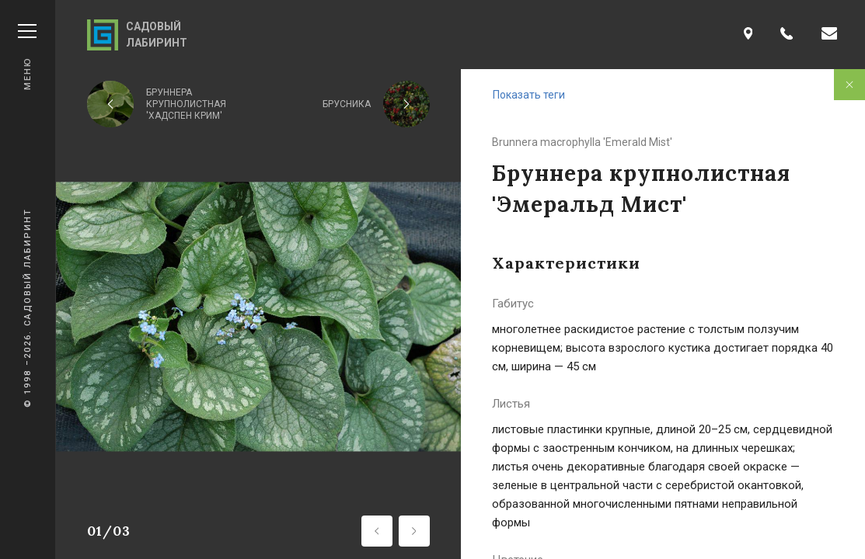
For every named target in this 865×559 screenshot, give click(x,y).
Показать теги (529, 95)
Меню (27, 57)
